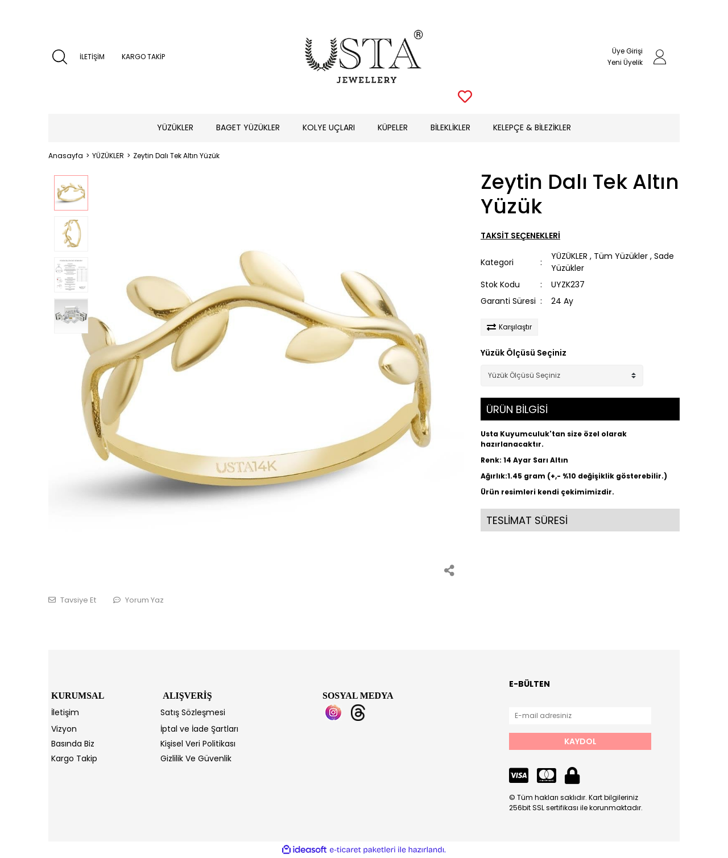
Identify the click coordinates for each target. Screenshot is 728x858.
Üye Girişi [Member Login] (627, 51)
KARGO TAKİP (143, 56)
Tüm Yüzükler (621, 256)
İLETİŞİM (92, 56)
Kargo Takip (74, 758)
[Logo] (364, 56)
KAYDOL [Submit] (580, 741)
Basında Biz (72, 743)
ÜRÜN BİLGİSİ (517, 409)
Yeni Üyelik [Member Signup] (625, 62)
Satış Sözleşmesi (192, 712)
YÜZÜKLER (569, 256)
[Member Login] (659, 57)
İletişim (65, 712)
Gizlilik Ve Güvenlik (195, 758)
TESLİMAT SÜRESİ (527, 520)
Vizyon (64, 729)
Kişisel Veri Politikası (197, 743)
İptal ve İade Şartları (199, 729)
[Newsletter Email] (580, 715)
